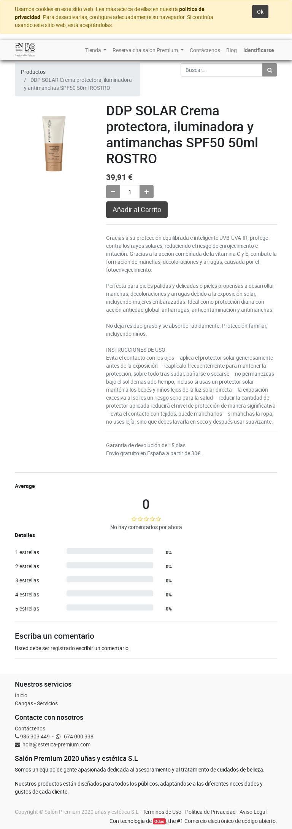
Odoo (159, 821)
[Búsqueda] (269, 70)
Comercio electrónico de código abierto (230, 820)
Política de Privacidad (210, 811)
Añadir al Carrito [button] (137, 209)
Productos (33, 71)
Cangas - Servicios (36, 703)
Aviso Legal (253, 811)
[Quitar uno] (113, 191)
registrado (63, 648)
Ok (260, 11)
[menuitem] (96, 50)
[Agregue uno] (147, 191)
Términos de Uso (162, 811)
